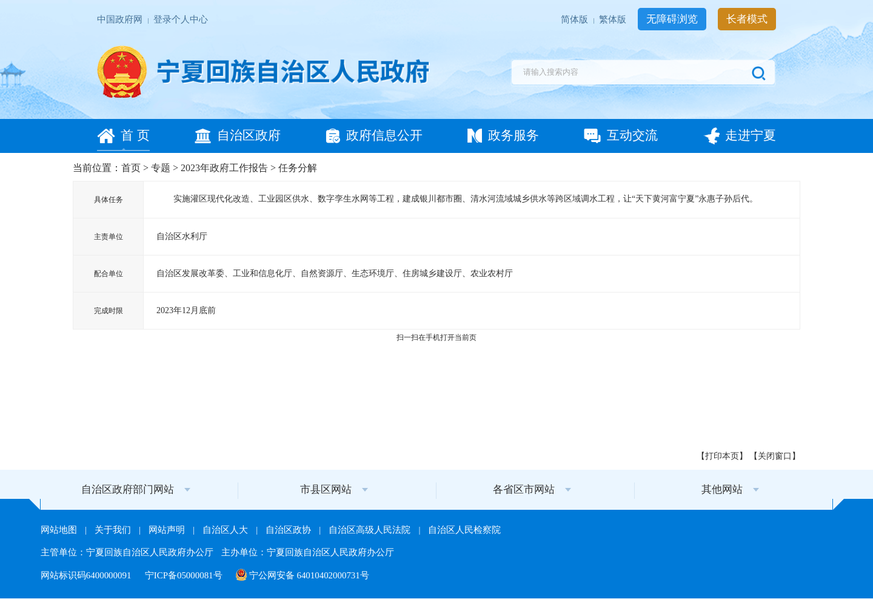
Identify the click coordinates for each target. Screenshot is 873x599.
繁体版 (614, 20)
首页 (131, 168)
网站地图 (60, 530)
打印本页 (722, 456)
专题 (160, 168)
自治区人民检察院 (464, 530)
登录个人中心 (180, 20)
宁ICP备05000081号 (185, 575)
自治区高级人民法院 (371, 530)
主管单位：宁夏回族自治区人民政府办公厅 (128, 552)
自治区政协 (289, 530)
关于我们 (114, 530)
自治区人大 (226, 530)
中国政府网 (121, 20)
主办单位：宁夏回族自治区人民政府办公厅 (307, 552)
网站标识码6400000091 (87, 575)
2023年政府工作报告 (224, 168)
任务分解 (297, 168)
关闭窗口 (775, 456)
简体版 (575, 20)
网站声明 (168, 530)
